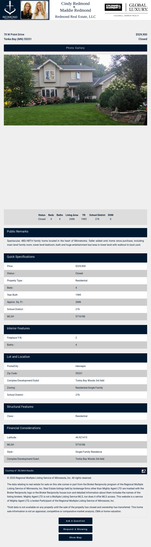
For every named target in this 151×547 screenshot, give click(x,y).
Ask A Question (75, 521)
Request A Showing (75, 529)
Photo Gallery (75, 47)
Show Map (75, 537)
